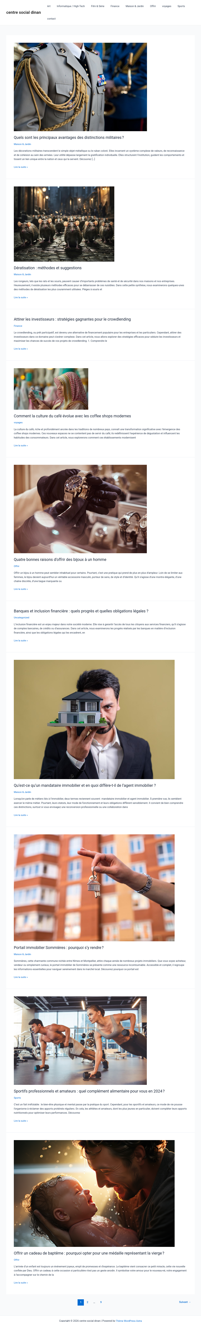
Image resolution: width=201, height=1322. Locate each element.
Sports (175, 6)
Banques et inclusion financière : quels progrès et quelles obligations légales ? (84, 598)
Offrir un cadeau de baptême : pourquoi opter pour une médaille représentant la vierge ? (92, 1240)
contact (188, 6)
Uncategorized (22, 604)
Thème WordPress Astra (128, 1308)
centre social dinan (23, 6)
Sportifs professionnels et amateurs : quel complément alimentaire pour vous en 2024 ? (93, 1078)
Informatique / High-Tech (72, 6)
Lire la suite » (21, 154)
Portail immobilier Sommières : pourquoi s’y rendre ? (61, 935)
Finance (113, 6)
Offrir (149, 6)
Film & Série (97, 6)
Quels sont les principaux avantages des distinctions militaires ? (71, 125)
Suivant (184, 1289)
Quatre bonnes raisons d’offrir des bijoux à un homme (62, 547)
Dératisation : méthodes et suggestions (49, 255)
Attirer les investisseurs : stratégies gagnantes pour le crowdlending (75, 306)
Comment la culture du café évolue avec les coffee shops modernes (75, 403)
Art (51, 6)
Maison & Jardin (132, 6)
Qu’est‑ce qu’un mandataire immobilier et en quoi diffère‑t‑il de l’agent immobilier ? (88, 773)
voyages (161, 6)
